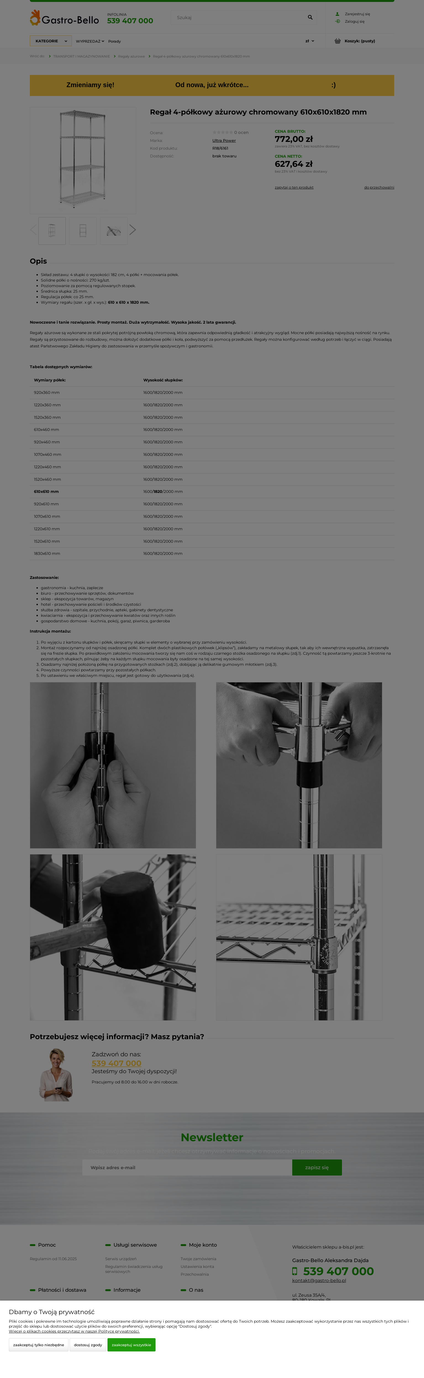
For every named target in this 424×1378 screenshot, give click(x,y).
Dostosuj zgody (88, 1345)
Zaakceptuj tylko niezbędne (38, 1345)
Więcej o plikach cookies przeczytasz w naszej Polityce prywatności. (74, 1331)
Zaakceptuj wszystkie (131, 1345)
